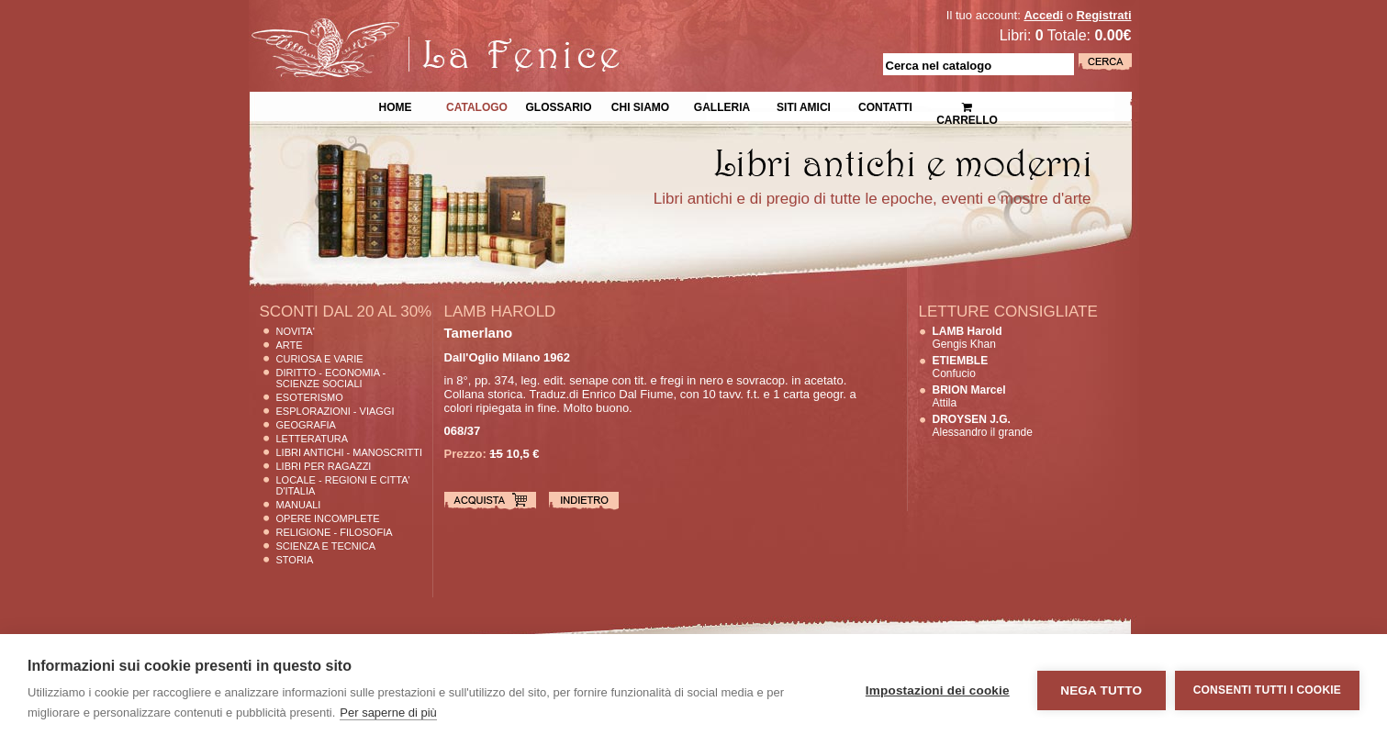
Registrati (1104, 15)
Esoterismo (309, 397)
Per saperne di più (388, 712)
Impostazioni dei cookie (938, 690)
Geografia (306, 424)
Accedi (1043, 15)
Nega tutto (1101, 690)
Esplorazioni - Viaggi (335, 411)
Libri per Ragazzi (324, 466)
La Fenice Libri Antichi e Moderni (409, 27)
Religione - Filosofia (334, 532)
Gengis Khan (967, 338)
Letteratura (312, 438)
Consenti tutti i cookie (1267, 690)
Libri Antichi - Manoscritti (349, 452)
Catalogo (477, 105)
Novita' (295, 331)
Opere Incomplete (328, 518)
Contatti (885, 105)
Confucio (961, 367)
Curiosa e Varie (320, 358)
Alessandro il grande (983, 426)
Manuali (298, 504)
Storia (295, 559)
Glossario (558, 105)
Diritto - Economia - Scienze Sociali (331, 378)
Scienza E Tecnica (326, 545)
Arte (289, 345)
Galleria (722, 105)
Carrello (967, 106)
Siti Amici (804, 105)
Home (395, 105)
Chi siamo (640, 105)
